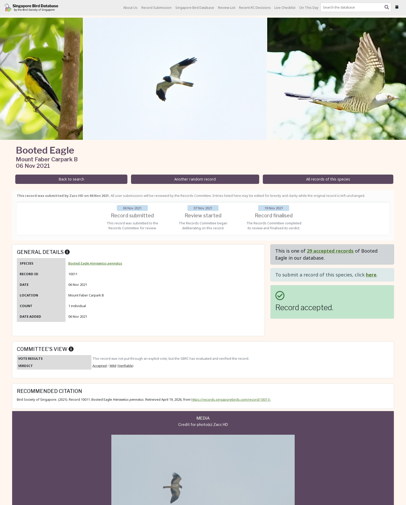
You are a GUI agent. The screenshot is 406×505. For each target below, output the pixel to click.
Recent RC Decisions (255, 7)
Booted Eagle (95, 263)
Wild (113, 365)
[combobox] (357, 7)
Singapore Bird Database (194, 7)
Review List (226, 7)
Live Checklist (284, 7)
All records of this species (328, 179)
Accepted (99, 365)
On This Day (308, 7)
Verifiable (125, 365)
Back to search (71, 179)
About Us (130, 7)
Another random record (195, 179)
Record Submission (156, 7)
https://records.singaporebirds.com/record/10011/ (230, 399)
